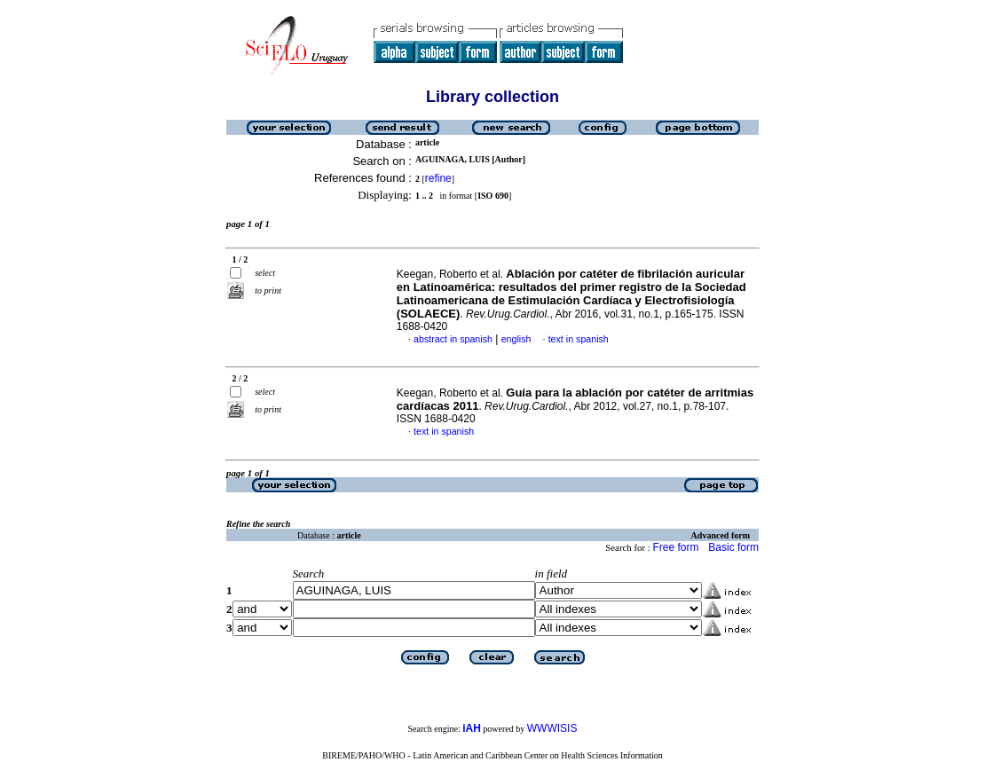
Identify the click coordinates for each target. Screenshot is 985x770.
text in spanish (578, 339)
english (516, 339)
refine (438, 178)
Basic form (733, 547)
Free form (675, 547)
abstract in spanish (453, 339)
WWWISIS (552, 728)
